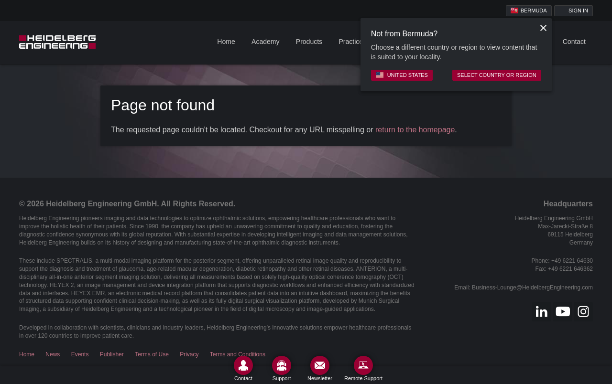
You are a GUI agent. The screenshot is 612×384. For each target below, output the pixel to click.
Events (80, 354)
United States (402, 75)
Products (309, 41)
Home (226, 41)
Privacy (189, 354)
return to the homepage (415, 130)
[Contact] (243, 368)
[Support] (281, 368)
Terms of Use (152, 354)
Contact (574, 41)
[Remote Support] (363, 368)
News (52, 354)
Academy (265, 41)
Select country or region (496, 75)
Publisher (112, 354)
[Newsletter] (320, 368)
